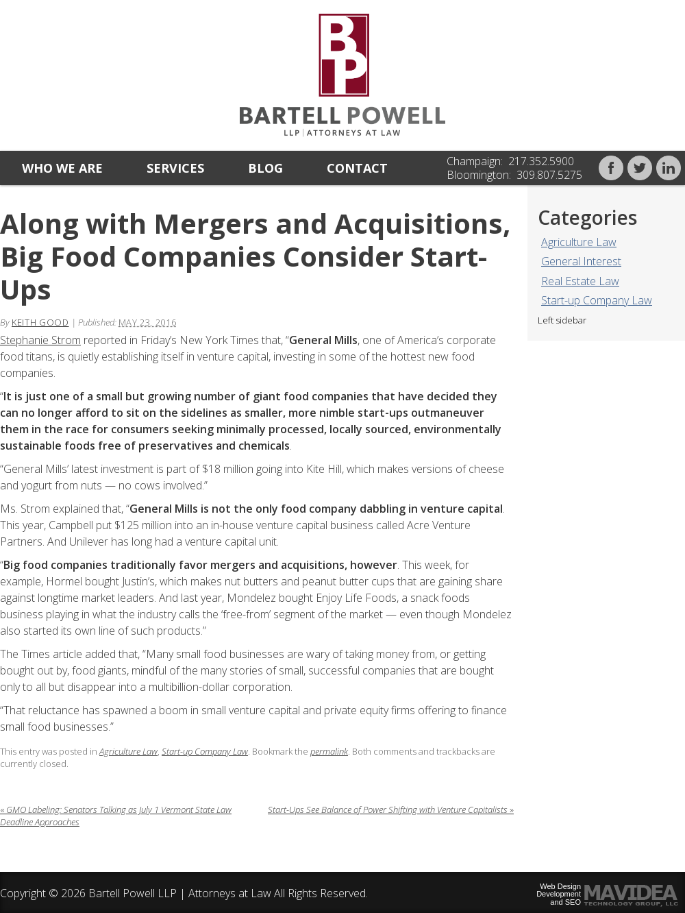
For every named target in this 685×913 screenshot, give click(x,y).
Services (175, 168)
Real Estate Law (580, 281)
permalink (329, 751)
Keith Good (40, 322)
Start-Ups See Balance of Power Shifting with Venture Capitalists (391, 809)
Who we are (62, 168)
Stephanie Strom (40, 340)
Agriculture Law (578, 241)
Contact (357, 168)
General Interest (581, 261)
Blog (265, 168)
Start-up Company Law (596, 300)
